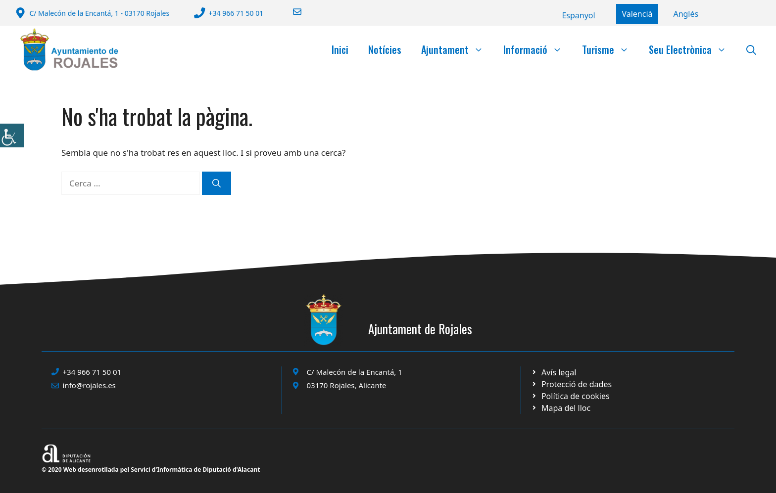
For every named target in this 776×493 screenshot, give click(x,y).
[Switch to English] (685, 13)
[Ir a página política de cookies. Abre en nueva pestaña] (571, 384)
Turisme (610, 49)
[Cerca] (216, 183)
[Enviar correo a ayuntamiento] (291, 11)
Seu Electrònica (692, 49)
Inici (340, 49)
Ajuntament (457, 49)
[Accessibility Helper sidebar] (12, 135)
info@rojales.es (89, 385)
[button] (751, 49)
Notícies (384, 49)
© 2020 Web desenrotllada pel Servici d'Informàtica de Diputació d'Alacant (151, 469)
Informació (537, 49)
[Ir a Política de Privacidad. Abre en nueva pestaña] (553, 372)
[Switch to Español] (578, 15)
